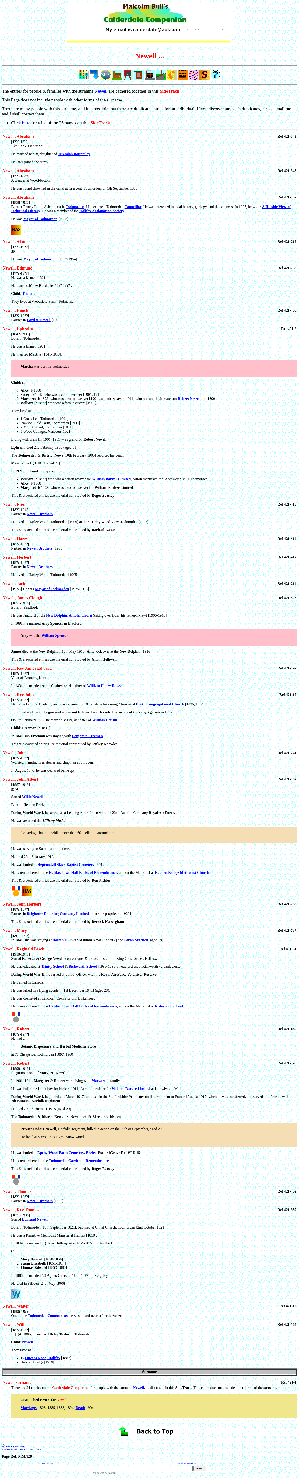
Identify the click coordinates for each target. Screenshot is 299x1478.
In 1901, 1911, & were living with (51, 1081)
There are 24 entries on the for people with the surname (72, 1388)
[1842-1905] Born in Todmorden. (154, 358)
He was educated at (26, 966)
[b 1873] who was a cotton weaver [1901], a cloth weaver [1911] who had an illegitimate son (99, 399)
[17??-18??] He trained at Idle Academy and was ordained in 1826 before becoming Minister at (73, 702)
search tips (47, 1463)
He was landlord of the (28, 615)
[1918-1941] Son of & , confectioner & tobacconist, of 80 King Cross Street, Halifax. (84, 956)
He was (17, 259)
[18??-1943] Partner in (20, 512)
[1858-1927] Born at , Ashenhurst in (38, 205)
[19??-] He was (23, 589)
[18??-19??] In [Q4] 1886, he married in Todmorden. (52, 1332)
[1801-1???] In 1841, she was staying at (32, 938)
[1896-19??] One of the (20, 1313)
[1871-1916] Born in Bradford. (24, 605)
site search (98, 1473)
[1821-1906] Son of (20, 1217)
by (109, 1473)
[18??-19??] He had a (154, 1044)
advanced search (187, 1463)
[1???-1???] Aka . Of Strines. (28, 144)
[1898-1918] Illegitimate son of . (39, 1071)
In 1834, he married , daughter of (49, 686)
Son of (16, 797)
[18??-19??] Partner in (20, 318)
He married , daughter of (34, 154)
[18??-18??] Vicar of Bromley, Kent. (29, 676)
